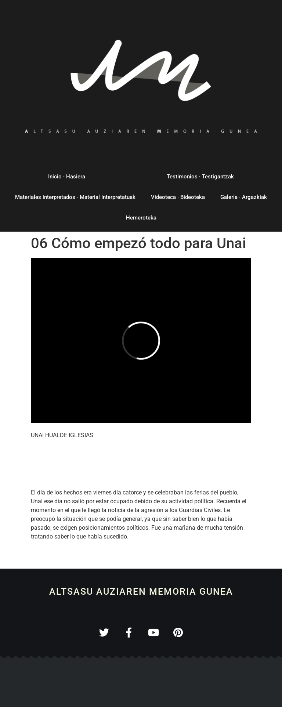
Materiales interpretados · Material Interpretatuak (75, 197)
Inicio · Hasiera (66, 176)
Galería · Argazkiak (243, 197)
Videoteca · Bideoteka (178, 197)
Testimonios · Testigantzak (200, 176)
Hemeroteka (141, 217)
